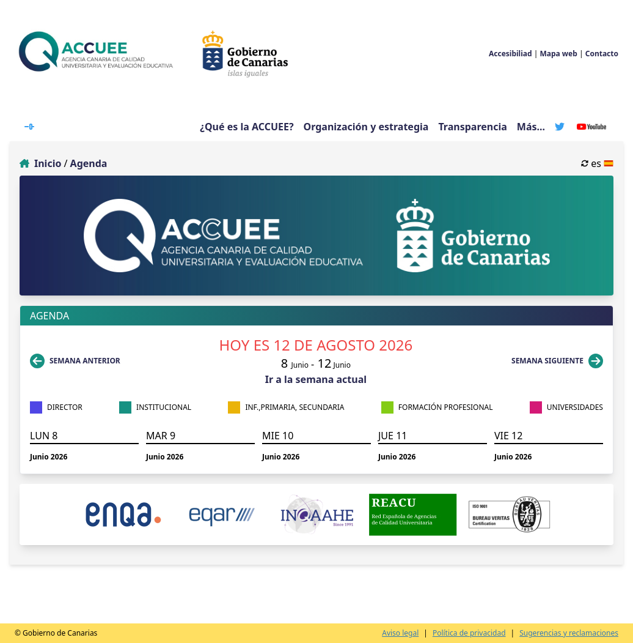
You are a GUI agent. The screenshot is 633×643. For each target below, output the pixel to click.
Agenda (89, 163)
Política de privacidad (469, 633)
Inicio (47, 163)
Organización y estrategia (366, 126)
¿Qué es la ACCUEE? (246, 126)
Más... (531, 127)
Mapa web (558, 53)
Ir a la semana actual (316, 379)
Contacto (601, 53)
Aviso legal (400, 633)
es (597, 163)
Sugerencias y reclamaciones (568, 633)
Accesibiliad (510, 53)
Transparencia (472, 126)
